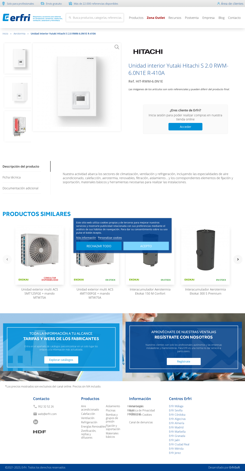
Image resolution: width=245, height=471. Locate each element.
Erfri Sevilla (175, 410)
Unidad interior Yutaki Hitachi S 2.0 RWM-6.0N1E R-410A (63, 33)
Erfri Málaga (176, 406)
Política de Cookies (140, 414)
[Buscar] (95, 17)
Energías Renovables (93, 426)
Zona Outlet (156, 18)
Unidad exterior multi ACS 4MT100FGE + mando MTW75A (95, 293)
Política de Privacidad (142, 410)
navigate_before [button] (7, 259)
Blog (221, 18)
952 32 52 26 (46, 406)
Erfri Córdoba (177, 414)
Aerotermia (21, 33)
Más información (86, 237)
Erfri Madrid (176, 427)
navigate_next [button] (238, 259)
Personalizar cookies (110, 237)
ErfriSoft (234, 467)
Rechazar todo (99, 246)
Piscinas (110, 410)
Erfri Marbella (177, 431)
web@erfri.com (47, 414)
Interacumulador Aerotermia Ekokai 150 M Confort (150, 291)
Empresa (208, 18)
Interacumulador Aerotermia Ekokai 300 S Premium (205, 291)
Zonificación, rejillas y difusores (88, 434)
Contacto (234, 18)
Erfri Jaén (174, 440)
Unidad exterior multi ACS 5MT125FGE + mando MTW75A (39, 293)
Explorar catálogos (61, 360)
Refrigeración (89, 422)
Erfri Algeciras (177, 419)
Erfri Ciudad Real (179, 444)
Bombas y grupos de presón (112, 418)
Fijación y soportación (113, 427)
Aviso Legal (135, 406)
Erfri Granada (177, 436)
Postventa (192, 18)
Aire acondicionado (90, 407)
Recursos (174, 18)
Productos (136, 18)
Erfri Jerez (175, 453)
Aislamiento (113, 406)
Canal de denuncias (141, 422)
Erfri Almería (176, 423)
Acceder (185, 127)
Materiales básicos (112, 435)
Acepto (146, 246)
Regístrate (183, 361)
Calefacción (88, 413)
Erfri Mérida (176, 448)
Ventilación (87, 418)
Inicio (7, 33)
